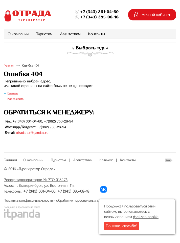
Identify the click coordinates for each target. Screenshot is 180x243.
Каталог (106, 160)
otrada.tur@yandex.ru (32, 133)
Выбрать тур (90, 47)
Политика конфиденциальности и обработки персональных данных (56, 200)
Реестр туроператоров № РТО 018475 (36, 179)
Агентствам (82, 160)
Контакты (128, 160)
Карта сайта (16, 99)
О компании (33, 160)
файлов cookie (146, 217)
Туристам (58, 160)
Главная (8, 65)
